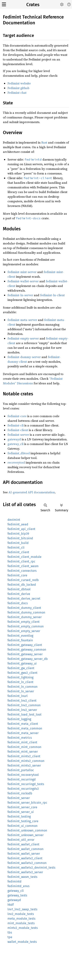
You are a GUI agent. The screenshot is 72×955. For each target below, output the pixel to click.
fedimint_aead (17, 524)
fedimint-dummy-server (24, 357)
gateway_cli (15, 444)
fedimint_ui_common (22, 826)
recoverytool (16, 462)
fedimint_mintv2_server (24, 765)
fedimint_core (17, 575)
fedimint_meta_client (22, 724)
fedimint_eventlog (20, 636)
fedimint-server (18, 434)
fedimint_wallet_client (23, 844)
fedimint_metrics (19, 738)
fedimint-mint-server (21, 272)
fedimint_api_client (21, 529)
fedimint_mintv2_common (25, 761)
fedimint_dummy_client (24, 608)
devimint (13, 520)
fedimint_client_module (24, 557)
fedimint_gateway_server (25, 654)
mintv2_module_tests (22, 928)
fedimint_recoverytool (23, 775)
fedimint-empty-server (23, 338)
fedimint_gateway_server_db (27, 659)
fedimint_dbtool (18, 453)
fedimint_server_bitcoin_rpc (27, 802)
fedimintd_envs (18, 886)
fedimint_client (18, 552)
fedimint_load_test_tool (24, 714)
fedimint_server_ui (20, 812)
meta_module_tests (21, 918)
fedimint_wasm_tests (22, 877)
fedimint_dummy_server (24, 617)
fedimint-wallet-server (23, 281)
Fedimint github (18, 88)
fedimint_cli (16, 547)
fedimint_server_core (22, 807)
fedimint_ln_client (20, 682)
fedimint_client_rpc (21, 561)
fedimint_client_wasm (23, 566)
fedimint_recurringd (21, 779)
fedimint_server (18, 798)
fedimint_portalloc (20, 770)
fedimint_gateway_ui (22, 663)
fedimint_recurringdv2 (23, 789)
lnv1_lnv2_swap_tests (22, 909)
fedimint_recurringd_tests (25, 784)
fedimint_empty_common (25, 626)
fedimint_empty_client (23, 622)
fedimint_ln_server (20, 691)
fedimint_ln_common (22, 687)
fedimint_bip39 (18, 533)
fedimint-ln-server (20, 295)
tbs (9, 932)
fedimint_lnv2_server (22, 710)
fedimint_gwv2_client (22, 673)
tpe (9, 937)
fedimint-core (16, 416)
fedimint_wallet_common (25, 849)
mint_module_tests (21, 923)
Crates (32, 4)
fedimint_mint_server (22, 751)
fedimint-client (17, 430)
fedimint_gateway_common (26, 649)
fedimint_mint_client (22, 742)
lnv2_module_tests (20, 914)
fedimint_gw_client (20, 668)
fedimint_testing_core (22, 821)
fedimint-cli (15, 425)
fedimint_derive (18, 594)
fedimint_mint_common (24, 747)
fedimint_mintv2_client (23, 756)
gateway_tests (17, 895)
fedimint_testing (19, 816)
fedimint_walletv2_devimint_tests (31, 867)
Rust (44, 142)
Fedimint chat (16, 92)
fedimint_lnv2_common (24, 705)
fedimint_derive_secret (23, 598)
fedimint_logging (19, 719)
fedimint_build (18, 543)
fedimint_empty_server (23, 631)
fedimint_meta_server (23, 733)
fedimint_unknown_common (27, 830)
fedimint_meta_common (24, 728)
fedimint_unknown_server (25, 835)
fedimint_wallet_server (23, 853)
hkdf (10, 904)
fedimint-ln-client (52, 295)
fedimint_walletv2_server (25, 872)
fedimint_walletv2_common (26, 863)
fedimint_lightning (20, 677)
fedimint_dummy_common (26, 612)
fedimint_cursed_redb (23, 580)
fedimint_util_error (20, 840)
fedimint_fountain (20, 640)
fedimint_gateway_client (24, 645)
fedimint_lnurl (17, 696)
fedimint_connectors (21, 571)
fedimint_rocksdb (19, 793)
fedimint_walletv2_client (24, 858)
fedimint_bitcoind (20, 538)
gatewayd (14, 439)
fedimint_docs (17, 603)
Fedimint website (19, 83)
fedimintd (14, 881)
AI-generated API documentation (31, 492)
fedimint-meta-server (22, 320)
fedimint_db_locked (21, 584)
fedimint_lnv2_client (21, 700)
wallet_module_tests (22, 942)
